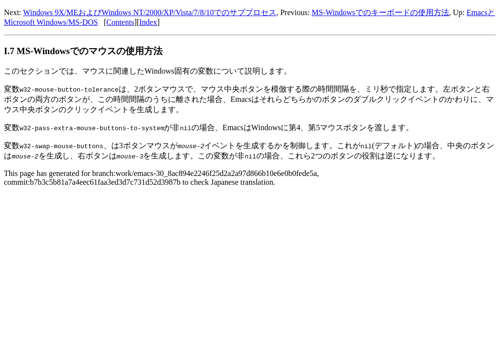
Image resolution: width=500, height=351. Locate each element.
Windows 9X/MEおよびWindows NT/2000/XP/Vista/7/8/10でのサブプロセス (149, 12)
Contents (120, 22)
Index (148, 22)
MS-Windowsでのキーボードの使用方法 (380, 12)
